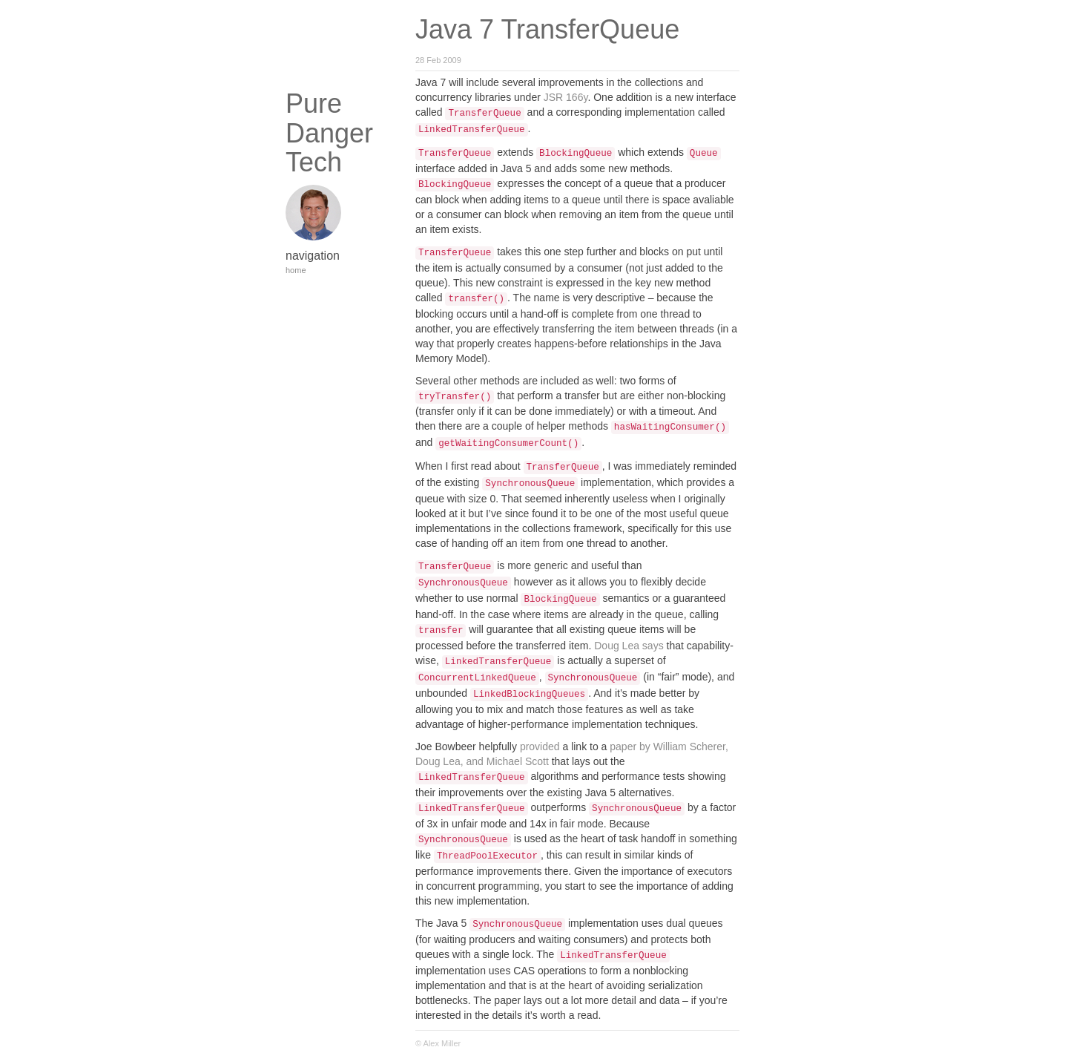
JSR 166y (566, 97)
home (296, 270)
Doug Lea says (628, 646)
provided (540, 746)
